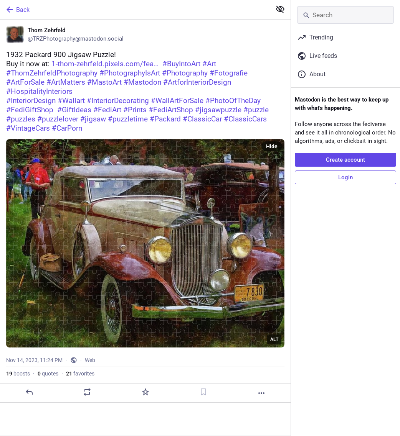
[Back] (135, 9)
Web (90, 360)
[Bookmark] (203, 392)
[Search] (345, 15)
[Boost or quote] (87, 392)
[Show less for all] (280, 9)
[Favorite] (145, 392)
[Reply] (29, 392)
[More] (261, 393)
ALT (274, 339)
